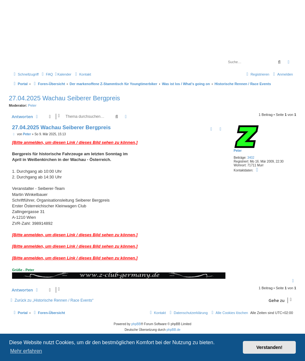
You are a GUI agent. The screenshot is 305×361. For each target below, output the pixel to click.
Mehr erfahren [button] (26, 351)
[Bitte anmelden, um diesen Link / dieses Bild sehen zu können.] (75, 142)
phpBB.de (173, 329)
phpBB (136, 324)
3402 (250, 157)
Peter (32, 105)
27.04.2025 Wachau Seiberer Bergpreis (64, 98)
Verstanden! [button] (269, 347)
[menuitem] (46, 74)
